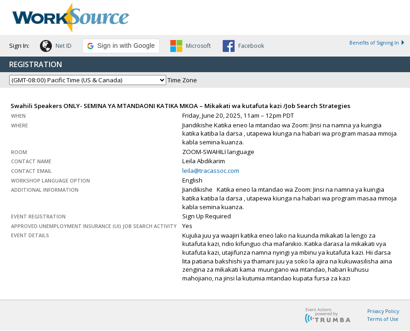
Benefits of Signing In (377, 43)
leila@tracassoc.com (210, 170)
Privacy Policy (383, 311)
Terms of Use (383, 319)
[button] (56, 47)
